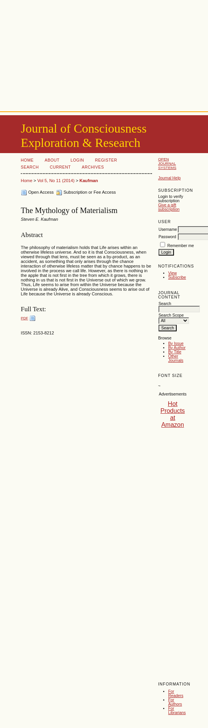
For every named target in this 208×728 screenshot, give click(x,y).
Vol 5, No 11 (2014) (55, 180)
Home (27, 160)
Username (168, 229)
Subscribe (177, 277)
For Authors (175, 702)
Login (77, 160)
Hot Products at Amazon (172, 414)
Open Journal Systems (167, 163)
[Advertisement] (104, 54)
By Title (174, 352)
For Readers (175, 693)
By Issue (176, 343)
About (52, 160)
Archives (93, 167)
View (172, 273)
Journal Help (169, 178)
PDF (24, 318)
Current (60, 167)
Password (167, 237)
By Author (177, 348)
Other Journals (175, 358)
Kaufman (89, 180)
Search (30, 167)
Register (106, 160)
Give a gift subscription (168, 207)
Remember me (180, 246)
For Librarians (177, 710)
